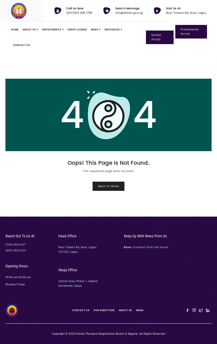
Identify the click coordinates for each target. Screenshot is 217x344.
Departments (51, 29)
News (94, 29)
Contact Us (21, 45)
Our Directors (104, 310)
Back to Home (108, 186)
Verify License (77, 29)
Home (14, 29)
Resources (112, 29)
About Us (29, 29)
